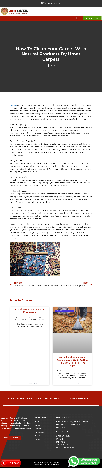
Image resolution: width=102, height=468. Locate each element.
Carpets (13, 105)
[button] (77, 18)
